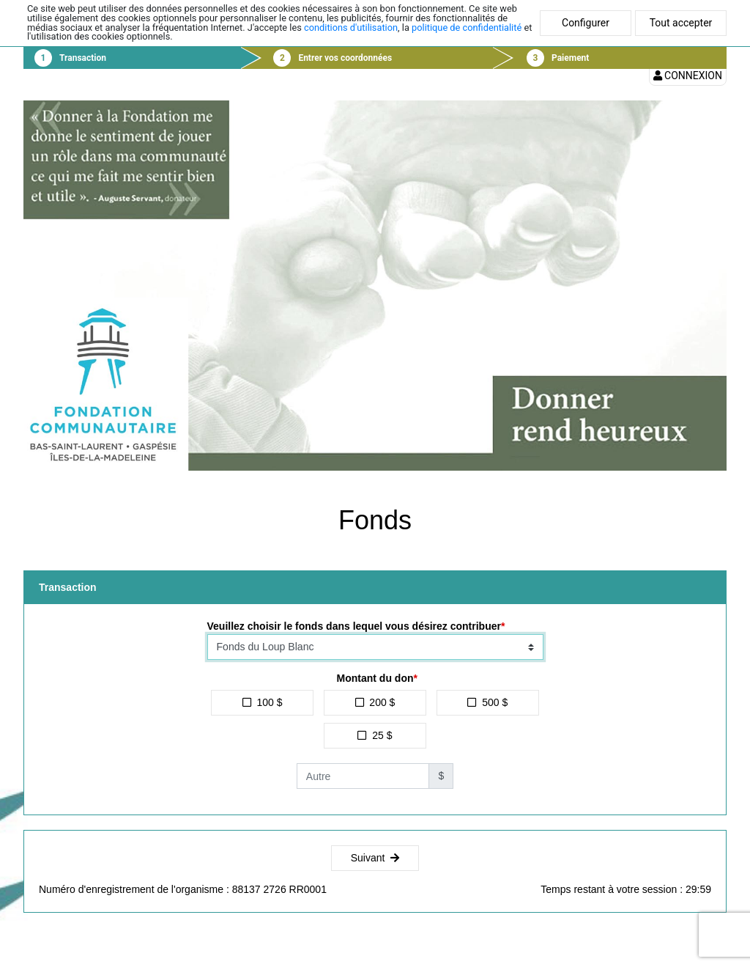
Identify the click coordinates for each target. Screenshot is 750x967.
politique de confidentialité (466, 27)
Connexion (687, 75)
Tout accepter (681, 23)
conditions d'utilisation (351, 27)
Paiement (570, 58)
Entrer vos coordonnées (345, 58)
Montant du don (375, 678)
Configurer (585, 23)
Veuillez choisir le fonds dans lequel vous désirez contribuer (354, 626)
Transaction (82, 58)
